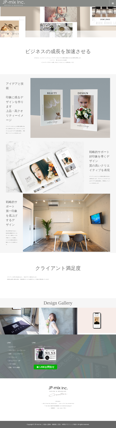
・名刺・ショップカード (15, 354)
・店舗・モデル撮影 (13, 367)
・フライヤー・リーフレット (16, 350)
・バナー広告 (11, 364)
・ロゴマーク (11, 347)
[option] (19, 321)
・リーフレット (12, 357)
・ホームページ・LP (13, 361)
